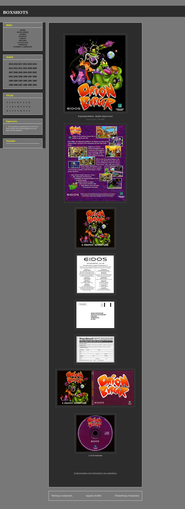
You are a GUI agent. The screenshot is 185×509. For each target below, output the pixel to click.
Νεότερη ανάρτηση (62, 495)
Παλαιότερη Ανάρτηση (127, 495)
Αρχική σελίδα (93, 495)
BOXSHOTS (15, 12)
